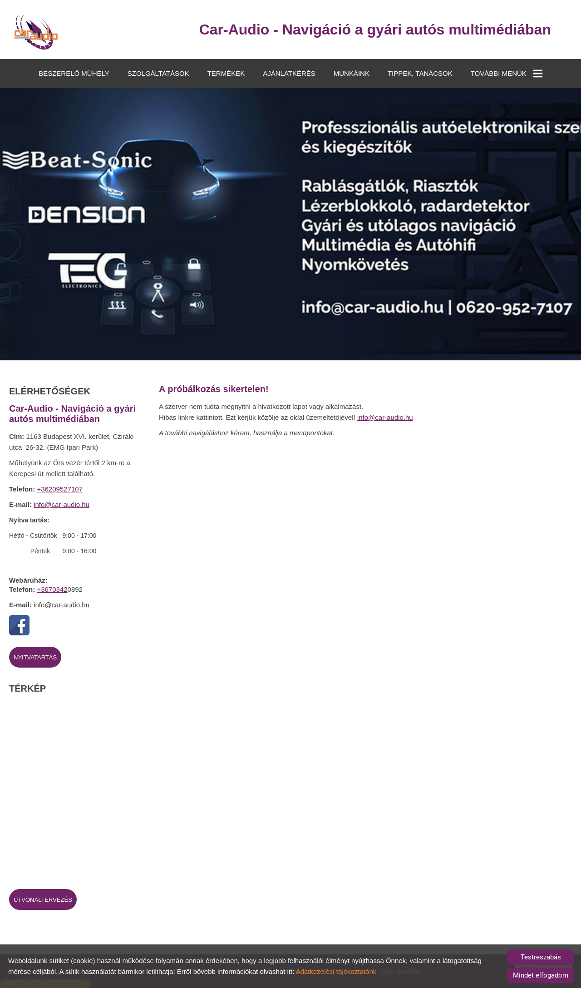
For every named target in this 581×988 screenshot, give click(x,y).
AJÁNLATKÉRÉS (289, 73)
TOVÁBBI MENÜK (506, 73)
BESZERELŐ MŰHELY (74, 73)
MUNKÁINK (351, 73)
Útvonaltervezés (43, 899)
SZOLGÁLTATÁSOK (158, 73)
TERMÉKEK (226, 73)
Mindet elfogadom (540, 975)
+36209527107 (60, 489)
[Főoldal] (36, 32)
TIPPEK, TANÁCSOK (420, 73)
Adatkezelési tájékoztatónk (336, 971)
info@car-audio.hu (61, 504)
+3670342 (52, 589)
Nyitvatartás (35, 657)
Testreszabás (541, 957)
